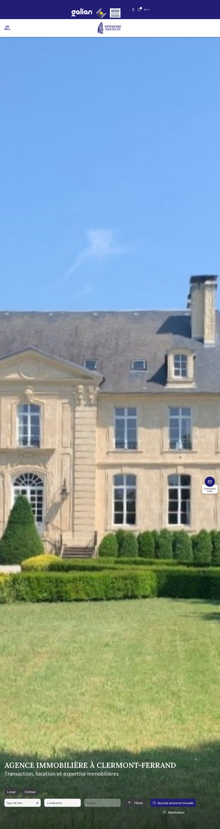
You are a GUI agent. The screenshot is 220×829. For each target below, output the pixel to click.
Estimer (30, 794)
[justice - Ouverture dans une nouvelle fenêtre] (115, 13)
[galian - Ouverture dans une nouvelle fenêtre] (81, 12)
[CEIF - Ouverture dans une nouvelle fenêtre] (101, 13)
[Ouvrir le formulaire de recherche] (135, 806)
